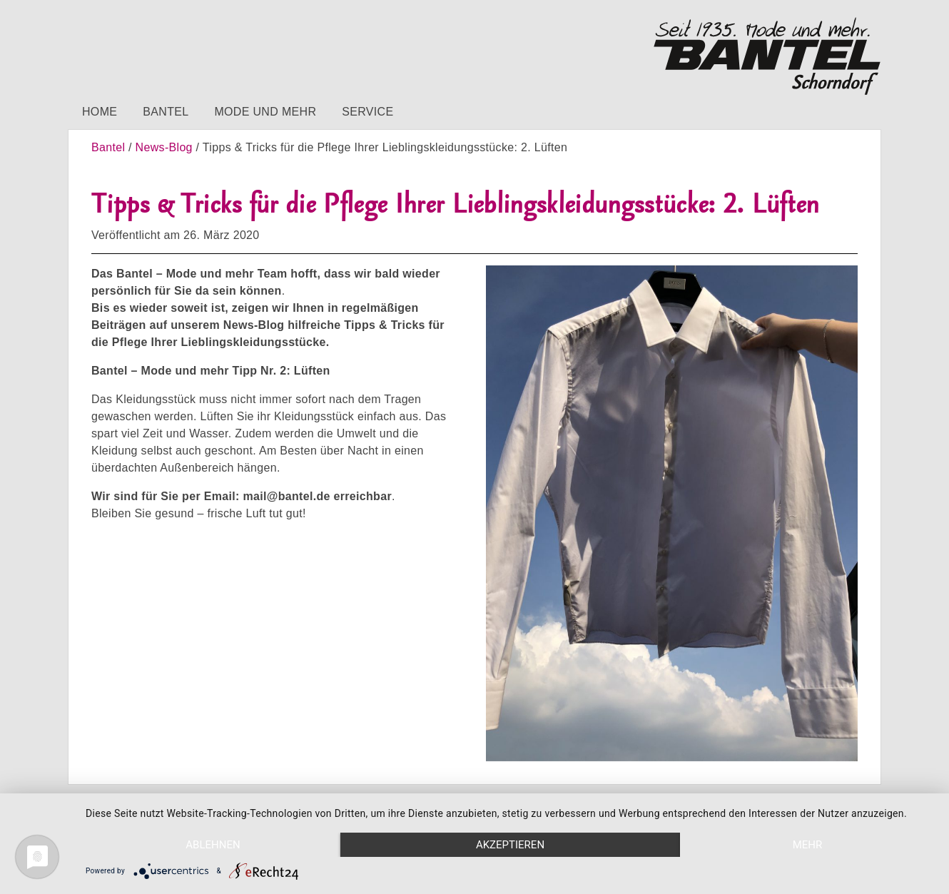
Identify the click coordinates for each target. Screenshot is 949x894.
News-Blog (164, 147)
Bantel (165, 112)
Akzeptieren (510, 844)
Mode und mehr (265, 112)
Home (99, 112)
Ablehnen (213, 844)
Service (367, 112)
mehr (808, 844)
